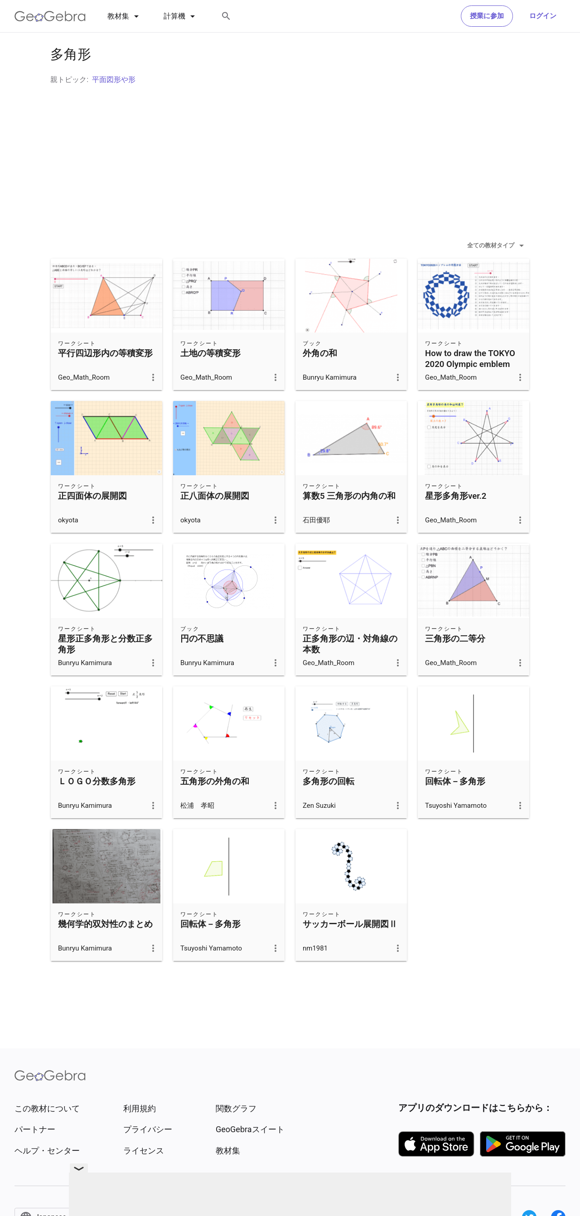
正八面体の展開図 (214, 519)
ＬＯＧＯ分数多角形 (96, 804)
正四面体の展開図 (92, 519)
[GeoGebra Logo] (50, 16)
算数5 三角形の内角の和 (349, 519)
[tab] (124, 16)
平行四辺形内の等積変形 (105, 376)
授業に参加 (487, 16)
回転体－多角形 (455, 804)
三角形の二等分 (455, 661)
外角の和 (320, 376)
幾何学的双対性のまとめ (105, 947)
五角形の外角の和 (214, 804)
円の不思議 (201, 661)
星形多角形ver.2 (455, 519)
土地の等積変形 (210, 376)
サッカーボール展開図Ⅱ (350, 947)
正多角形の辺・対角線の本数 (350, 666)
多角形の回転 (328, 804)
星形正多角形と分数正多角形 (105, 666)
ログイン (542, 16)
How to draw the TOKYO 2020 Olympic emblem (470, 381)
